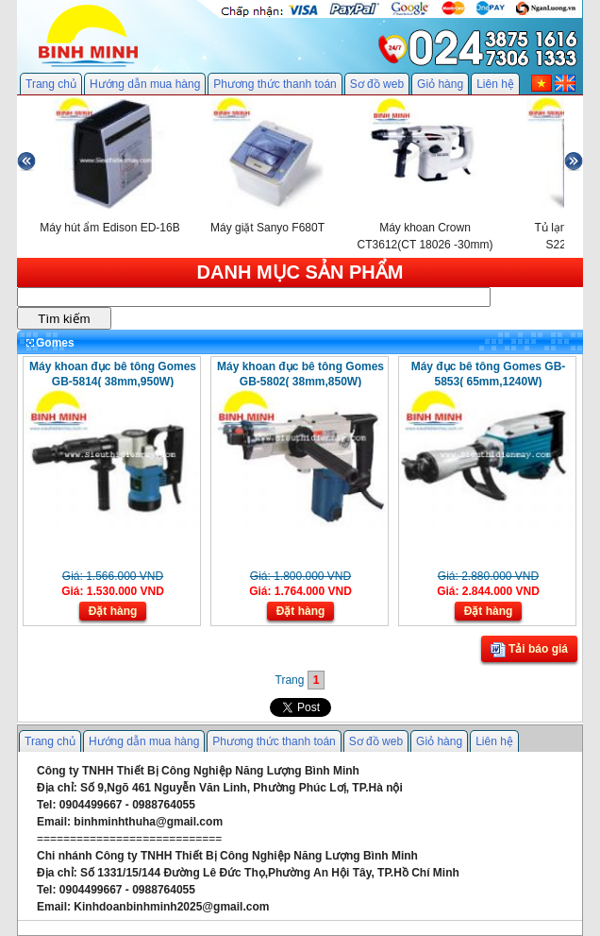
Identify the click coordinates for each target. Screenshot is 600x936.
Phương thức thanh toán (274, 84)
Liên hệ (495, 84)
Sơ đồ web (377, 84)
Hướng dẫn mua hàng (145, 84)
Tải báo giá (529, 649)
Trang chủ (50, 84)
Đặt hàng (113, 611)
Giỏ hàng (440, 84)
